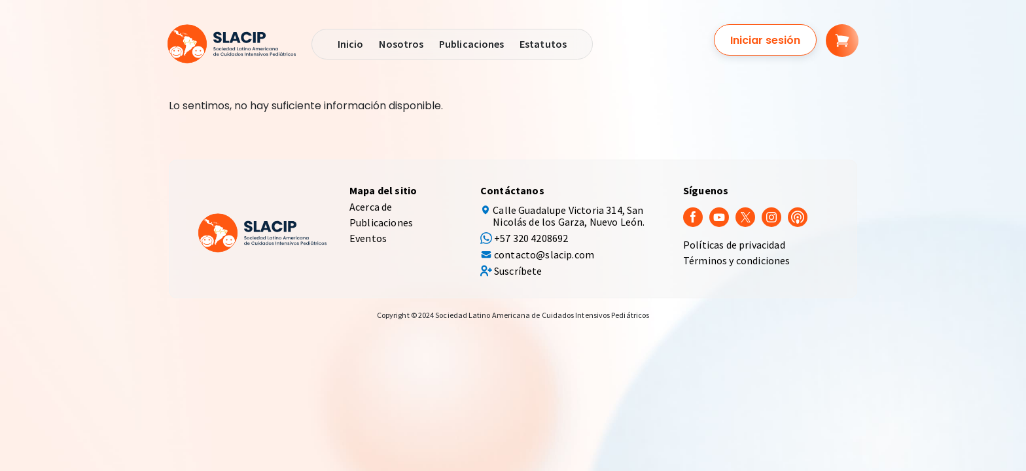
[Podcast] (797, 215)
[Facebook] (693, 215)
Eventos (368, 238)
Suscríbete (518, 271)
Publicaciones (471, 43)
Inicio (350, 43)
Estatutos (543, 43)
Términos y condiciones (736, 260)
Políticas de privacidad (734, 244)
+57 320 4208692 (531, 238)
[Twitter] (745, 215)
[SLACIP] (232, 43)
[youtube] (719, 215)
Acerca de (370, 206)
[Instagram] (771, 215)
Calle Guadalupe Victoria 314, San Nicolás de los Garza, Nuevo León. (569, 216)
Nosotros (401, 43)
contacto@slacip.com (544, 254)
